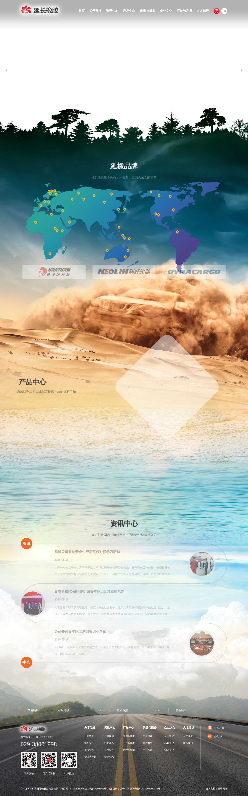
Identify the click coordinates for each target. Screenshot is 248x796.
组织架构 (89, 743)
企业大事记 (90, 756)
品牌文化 (169, 743)
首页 (82, 11)
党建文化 (169, 749)
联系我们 (188, 743)
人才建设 (203, 11)
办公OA (215, 736)
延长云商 (216, 728)
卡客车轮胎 (129, 743)
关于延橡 (95, 11)
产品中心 (129, 11)
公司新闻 (109, 736)
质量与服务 (147, 11)
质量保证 (147, 736)
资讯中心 (112, 11)
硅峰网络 (222, 788)
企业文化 (166, 11)
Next (241, 70)
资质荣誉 (89, 749)
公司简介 (89, 736)
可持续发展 (184, 11)
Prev (7, 70)
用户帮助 (147, 749)
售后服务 (147, 743)
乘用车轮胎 (129, 736)
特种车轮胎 (129, 749)
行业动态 (109, 743)
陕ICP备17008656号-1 (97, 788)
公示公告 (109, 749)
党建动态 (109, 756)
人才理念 (188, 736)
